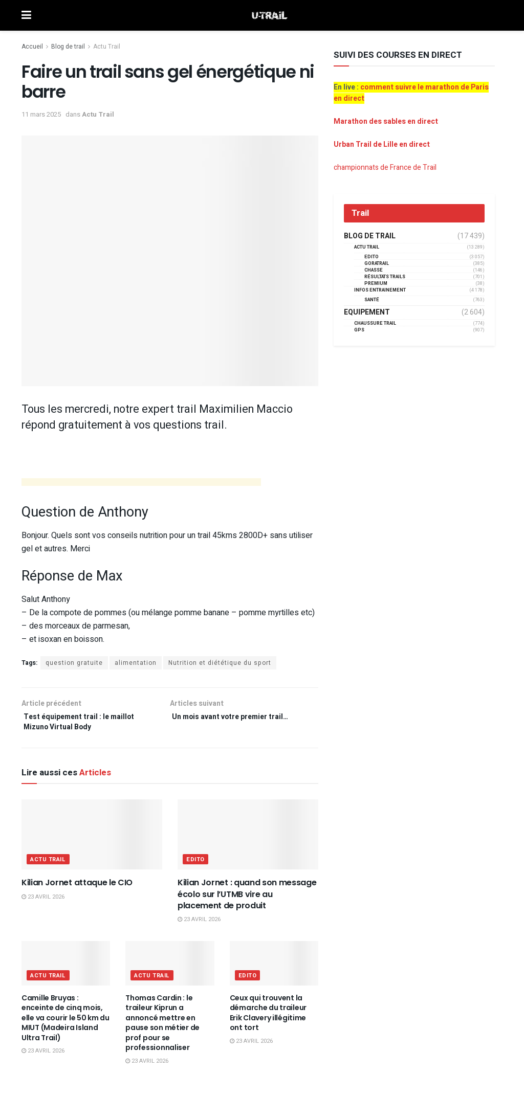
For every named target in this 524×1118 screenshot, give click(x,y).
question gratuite (74, 662)
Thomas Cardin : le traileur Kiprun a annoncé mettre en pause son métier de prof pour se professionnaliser (162, 1027)
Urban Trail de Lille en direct (382, 144)
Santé (371, 300)
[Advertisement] (141, 483)
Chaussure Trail (375, 323)
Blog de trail (68, 46)
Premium (375, 283)
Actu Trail (106, 46)
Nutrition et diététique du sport (219, 662)
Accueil (32, 46)
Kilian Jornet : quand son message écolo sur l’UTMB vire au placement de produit (247, 899)
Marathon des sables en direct (386, 121)
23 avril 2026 (42, 902)
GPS (359, 330)
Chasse (373, 270)
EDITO (195, 864)
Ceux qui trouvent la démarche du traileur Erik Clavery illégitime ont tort (268, 1017)
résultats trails (384, 277)
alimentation (136, 662)
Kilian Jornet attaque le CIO (77, 887)
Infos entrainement (380, 290)
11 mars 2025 (41, 114)
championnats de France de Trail (385, 167)
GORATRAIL (376, 263)
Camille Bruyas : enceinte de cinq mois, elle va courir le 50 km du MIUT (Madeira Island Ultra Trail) (65, 1022)
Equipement (367, 312)
